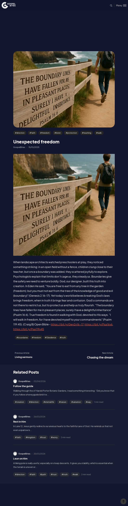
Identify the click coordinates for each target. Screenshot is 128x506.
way (89, 402)
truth (63, 337)
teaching (87, 133)
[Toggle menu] (120, 5)
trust (44, 437)
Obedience (51, 337)
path (44, 474)
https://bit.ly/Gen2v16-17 (67, 324)
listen (58, 133)
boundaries (23, 337)
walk (100, 133)
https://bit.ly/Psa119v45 (28, 329)
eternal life (49, 402)
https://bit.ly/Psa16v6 (98, 324)
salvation (77, 402)
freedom (46, 133)
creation (20, 402)
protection (72, 133)
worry (55, 437)
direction (21, 133)
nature (63, 402)
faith (33, 133)
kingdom (31, 437)
